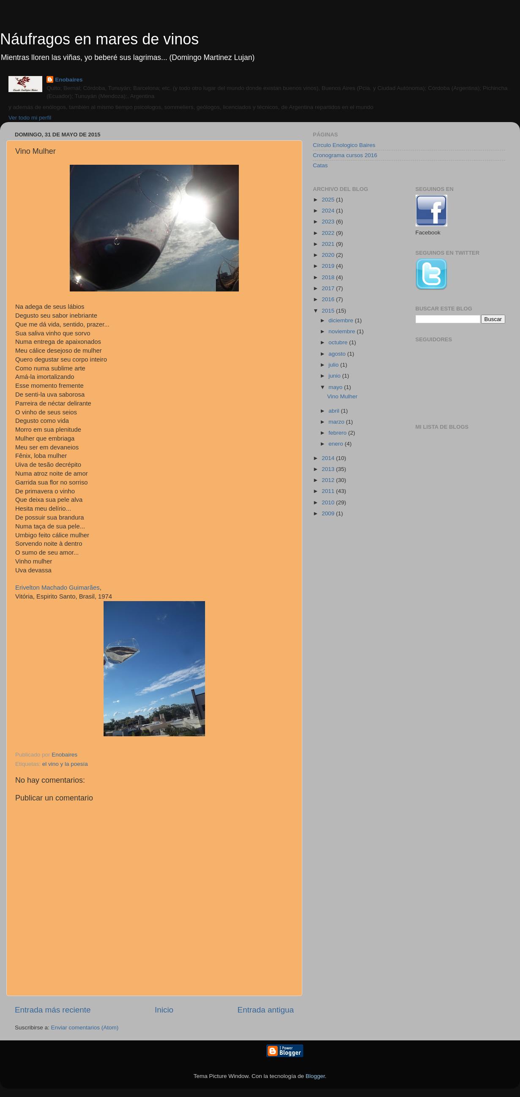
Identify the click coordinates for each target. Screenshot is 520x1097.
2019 (329, 266)
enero (336, 444)
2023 (329, 221)
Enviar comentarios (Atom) (85, 1027)
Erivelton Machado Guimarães (57, 587)
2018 (329, 277)
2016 (329, 299)
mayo (336, 387)
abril (334, 411)
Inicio (164, 1009)
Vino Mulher (342, 396)
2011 (329, 491)
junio (335, 376)
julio (334, 365)
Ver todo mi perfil (29, 117)
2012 (329, 480)
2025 (329, 199)
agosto (337, 354)
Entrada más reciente (53, 1009)
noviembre (342, 331)
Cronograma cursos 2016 (345, 155)
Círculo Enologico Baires (344, 145)
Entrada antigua (266, 1009)
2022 (329, 233)
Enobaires (68, 79)
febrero (338, 433)
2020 (329, 255)
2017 (329, 288)
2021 (329, 244)
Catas (320, 165)
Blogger (315, 1076)
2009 (329, 513)
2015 (329, 311)
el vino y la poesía (65, 764)
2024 (329, 210)
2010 (329, 502)
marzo (337, 422)
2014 (329, 458)
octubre (338, 342)
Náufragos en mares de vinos (99, 39)
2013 (329, 469)
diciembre (341, 320)
